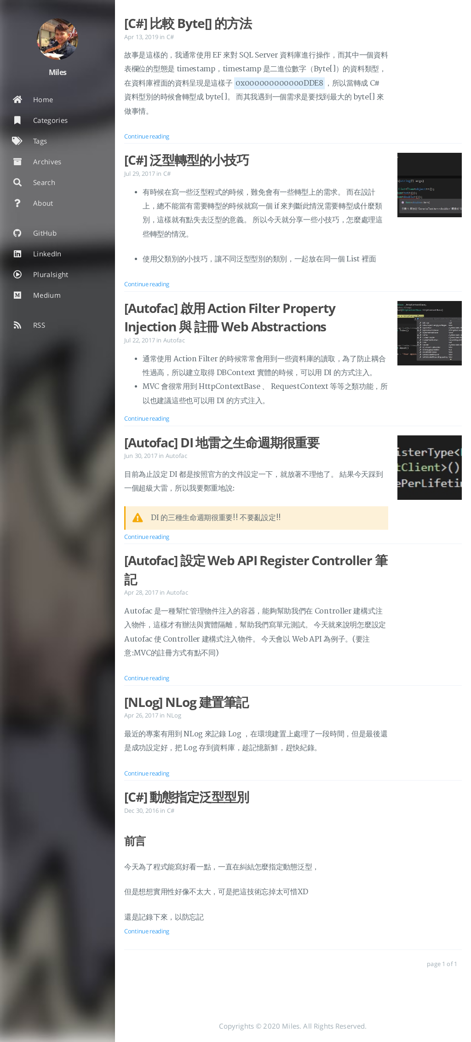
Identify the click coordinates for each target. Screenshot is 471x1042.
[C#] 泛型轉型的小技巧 (186, 159)
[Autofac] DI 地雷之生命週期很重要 (221, 442)
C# (170, 37)
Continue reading (146, 136)
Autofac (174, 340)
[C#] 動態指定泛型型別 (186, 796)
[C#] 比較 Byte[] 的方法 (188, 23)
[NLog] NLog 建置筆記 (186, 702)
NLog (174, 715)
